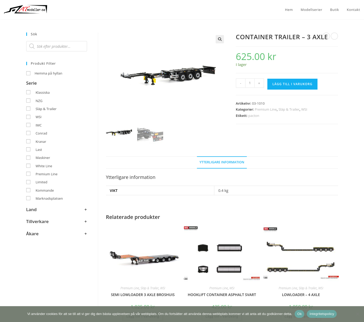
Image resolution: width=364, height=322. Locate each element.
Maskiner (43, 157)
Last (39, 149)
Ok (299, 314)
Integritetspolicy (321, 314)
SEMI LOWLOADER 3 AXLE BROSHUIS (143, 294)
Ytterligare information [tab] (222, 161)
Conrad (41, 133)
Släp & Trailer (289, 109)
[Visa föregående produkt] (326, 36)
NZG (39, 100)
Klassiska (43, 92)
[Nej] (357, 314)
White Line (44, 166)
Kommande (45, 190)
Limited (41, 182)
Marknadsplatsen (49, 198)
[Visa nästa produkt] (334, 36)
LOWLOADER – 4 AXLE (301, 294)
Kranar (41, 141)
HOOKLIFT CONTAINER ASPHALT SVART (222, 294)
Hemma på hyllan (48, 73)
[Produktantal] (250, 83)
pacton (253, 115)
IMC (39, 125)
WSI (304, 109)
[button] (220, 39)
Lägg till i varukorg (293, 84)
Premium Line (265, 109)
